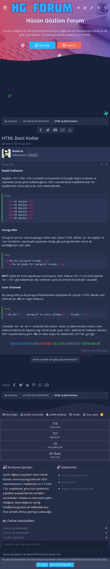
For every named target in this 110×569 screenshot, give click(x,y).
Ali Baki (55, 453)
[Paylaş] (102, 165)
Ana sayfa (92, 414)
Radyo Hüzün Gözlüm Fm (77, 488)
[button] (5, 7)
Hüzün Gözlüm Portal (75, 475)
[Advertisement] (55, 88)
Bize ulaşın (12, 414)
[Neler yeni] (98, 7)
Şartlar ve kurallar (34, 414)
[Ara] (105, 7)
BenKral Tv (68, 482)
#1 (106, 164)
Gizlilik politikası (58, 414)
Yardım (76, 414)
